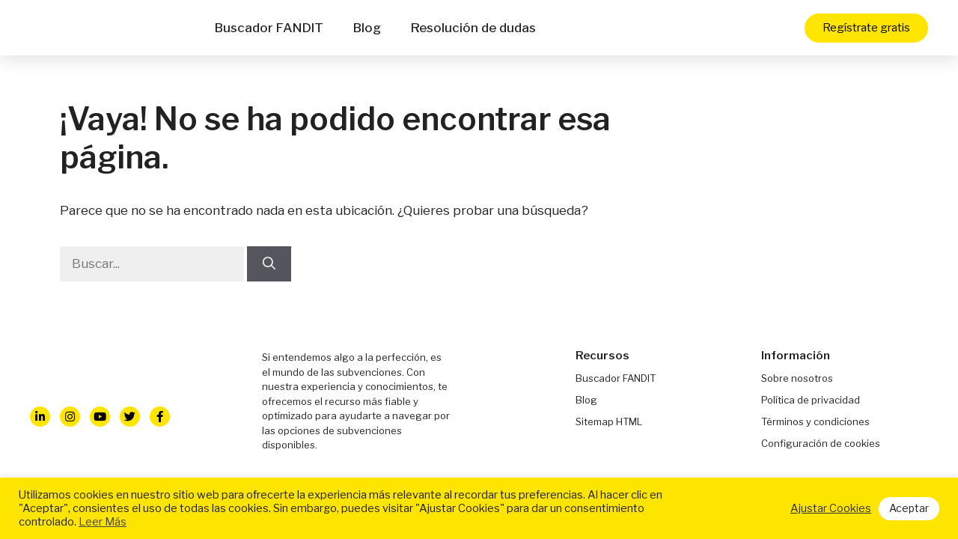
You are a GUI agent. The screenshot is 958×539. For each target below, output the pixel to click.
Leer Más (102, 522)
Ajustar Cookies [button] (830, 508)
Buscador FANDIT (269, 27)
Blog (367, 27)
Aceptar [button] (909, 508)
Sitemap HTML (609, 421)
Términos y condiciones (815, 421)
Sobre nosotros (797, 378)
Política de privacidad (810, 400)
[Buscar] (269, 264)
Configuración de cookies (820, 443)
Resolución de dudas (473, 27)
